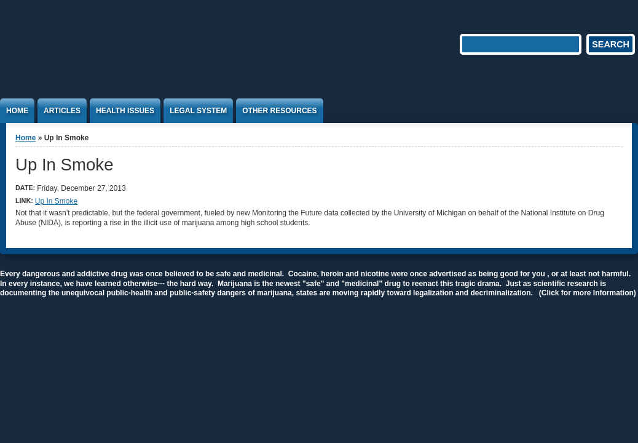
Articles (62, 110)
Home (17, 110)
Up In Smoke (56, 201)
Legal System (198, 110)
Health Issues (125, 110)
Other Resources (279, 110)
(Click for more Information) (587, 293)
